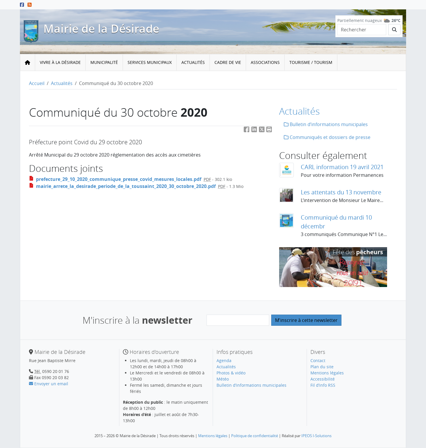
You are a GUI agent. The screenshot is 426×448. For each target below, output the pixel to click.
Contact (317, 360)
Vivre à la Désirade (60, 62)
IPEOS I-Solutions (316, 435)
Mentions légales (327, 373)
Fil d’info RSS (322, 385)
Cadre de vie (227, 62)
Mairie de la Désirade (101, 28)
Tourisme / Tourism (310, 62)
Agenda (224, 360)
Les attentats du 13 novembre (341, 192)
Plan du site (322, 366)
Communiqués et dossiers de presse (327, 137)
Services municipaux (150, 62)
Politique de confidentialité (254, 435)
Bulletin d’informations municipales (326, 124)
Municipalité (104, 62)
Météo (223, 379)
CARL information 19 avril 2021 (342, 167)
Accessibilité (322, 379)
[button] (269, 130)
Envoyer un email (48, 383)
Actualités (193, 62)
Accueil (36, 83)
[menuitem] (60, 63)
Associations (265, 62)
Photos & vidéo (231, 373)
